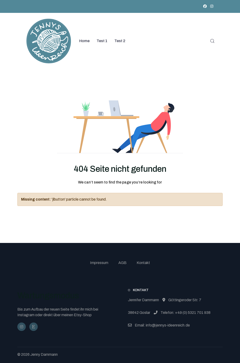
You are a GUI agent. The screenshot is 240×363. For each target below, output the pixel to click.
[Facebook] (205, 6)
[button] (212, 41)
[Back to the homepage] (48, 41)
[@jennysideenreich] (21, 327)
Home (84, 41)
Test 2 (119, 41)
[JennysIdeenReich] (33, 327)
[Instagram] (211, 6)
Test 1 (102, 41)
